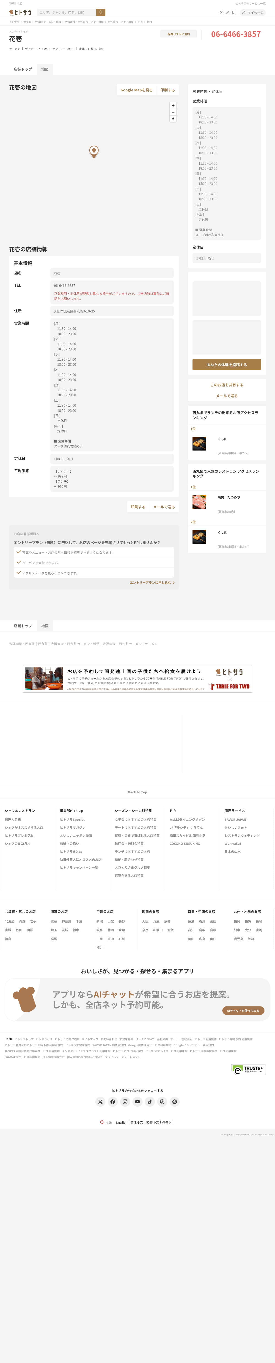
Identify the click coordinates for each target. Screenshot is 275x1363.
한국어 (167, 1122)
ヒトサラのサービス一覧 (250, 3)
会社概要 (162, 1039)
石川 (121, 938)
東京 (54, 921)
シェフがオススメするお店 (24, 828)
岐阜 (99, 930)
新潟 (99, 921)
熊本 (237, 930)
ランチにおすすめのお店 (132, 852)
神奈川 (66, 921)
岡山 (191, 938)
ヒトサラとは (44, 1039)
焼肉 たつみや (229, 497)
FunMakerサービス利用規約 (22, 1057)
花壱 (140, 22)
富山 (110, 938)
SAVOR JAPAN (235, 820)
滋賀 (170, 930)
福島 (8, 938)
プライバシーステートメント (122, 1057)
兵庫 (156, 921)
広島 (202, 938)
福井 (99, 947)
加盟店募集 (126, 1039)
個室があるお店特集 (129, 876)
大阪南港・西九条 (22, 643)
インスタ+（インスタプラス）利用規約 (86, 1051)
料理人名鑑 (13, 820)
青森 (22, 921)
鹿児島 (238, 938)
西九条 (43, 643)
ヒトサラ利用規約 (206, 1039)
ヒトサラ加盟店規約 (77, 1045)
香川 (202, 921)
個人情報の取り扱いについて (85, 1057)
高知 (191, 930)
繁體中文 (152, 1122)
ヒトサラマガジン (72, 828)
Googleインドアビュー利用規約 (193, 1045)
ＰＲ (173, 810)
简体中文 (136, 1122)
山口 (213, 938)
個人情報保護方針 (54, 1057)
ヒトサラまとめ (71, 852)
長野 (121, 921)
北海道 (9, 921)
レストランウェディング (242, 836)
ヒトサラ (14, 22)
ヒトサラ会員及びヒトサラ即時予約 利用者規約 (34, 1045)
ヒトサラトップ (24, 1039)
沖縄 (251, 938)
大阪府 (27, 22)
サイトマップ (90, 1039)
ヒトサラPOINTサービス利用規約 (166, 1051)
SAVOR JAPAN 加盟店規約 (109, 1045)
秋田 (19, 930)
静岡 (110, 930)
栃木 (76, 930)
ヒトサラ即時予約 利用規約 (236, 1039)
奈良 (145, 930)
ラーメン (14, 49)
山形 (30, 930)
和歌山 (158, 930)
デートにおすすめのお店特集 (136, 828)
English (121, 1122)
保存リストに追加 (179, 34)
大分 (248, 930)
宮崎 (259, 930)
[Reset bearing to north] (173, 118)
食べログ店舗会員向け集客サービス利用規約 (32, 1051)
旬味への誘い (69, 844)
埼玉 (54, 930)
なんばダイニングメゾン (187, 820)
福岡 (237, 921)
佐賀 (248, 921)
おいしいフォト (236, 828)
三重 (99, 938)
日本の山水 (233, 852)
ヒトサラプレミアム (19, 836)
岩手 (33, 921)
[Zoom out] (173, 112)
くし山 (222, 439)
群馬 (54, 938)
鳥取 (202, 930)
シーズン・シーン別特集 (133, 810)
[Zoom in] (173, 105)
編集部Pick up (71, 810)
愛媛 (213, 921)
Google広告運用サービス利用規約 (149, 1045)
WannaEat (233, 844)
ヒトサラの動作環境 (67, 1039)
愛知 (121, 930)
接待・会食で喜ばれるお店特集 (137, 836)
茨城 (65, 930)
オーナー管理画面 (181, 1039)
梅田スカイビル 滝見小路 (188, 836)
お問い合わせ (109, 1039)
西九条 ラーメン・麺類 (121, 22)
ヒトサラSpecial (72, 820)
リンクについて (145, 1039)
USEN (8, 1039)
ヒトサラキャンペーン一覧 (79, 868)
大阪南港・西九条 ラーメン (122, 643)
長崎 (259, 921)
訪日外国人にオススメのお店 (81, 860)
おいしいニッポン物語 (76, 836)
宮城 (8, 930)
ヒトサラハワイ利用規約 (128, 1051)
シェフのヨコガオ (17, 844)
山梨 (110, 921)
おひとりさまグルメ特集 (132, 868)
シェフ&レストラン (20, 810)
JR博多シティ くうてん (186, 828)
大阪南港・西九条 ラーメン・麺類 (84, 22)
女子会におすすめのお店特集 (136, 820)
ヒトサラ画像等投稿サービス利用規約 (213, 1051)
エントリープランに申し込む (150, 582)
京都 (167, 921)
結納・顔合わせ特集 (129, 860)
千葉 (79, 921)
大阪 (145, 921)
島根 (213, 930)
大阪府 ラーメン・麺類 (48, 22)
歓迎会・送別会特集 (129, 844)
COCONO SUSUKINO (185, 844)
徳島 (191, 921)
